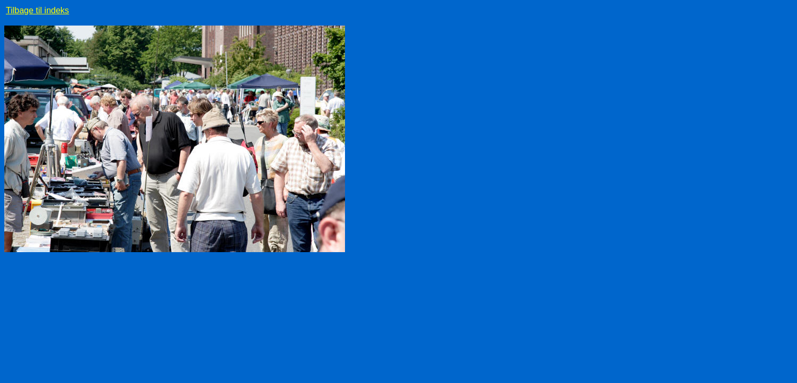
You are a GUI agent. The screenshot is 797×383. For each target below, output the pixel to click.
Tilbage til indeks (37, 10)
